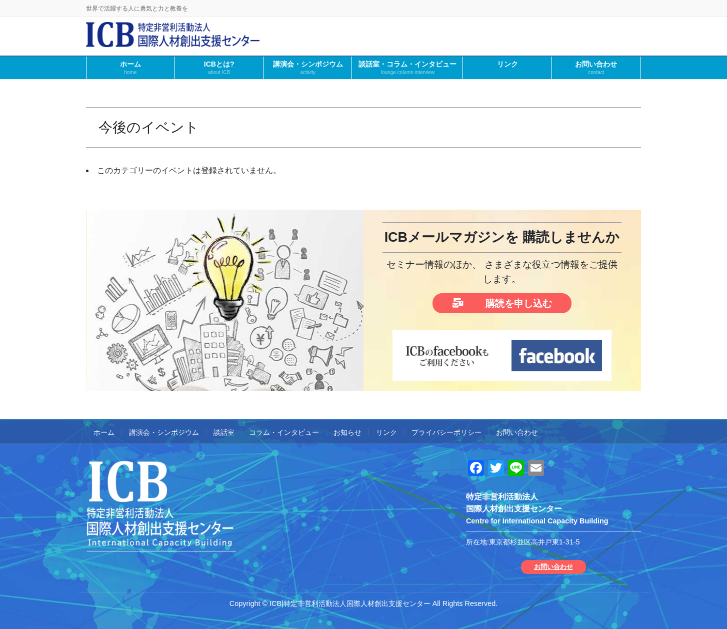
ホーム (104, 432)
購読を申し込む (502, 303)
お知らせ (348, 432)
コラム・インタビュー (284, 432)
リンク (386, 432)
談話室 (224, 432)
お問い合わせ (517, 432)
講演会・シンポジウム (164, 432)
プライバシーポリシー (447, 432)
